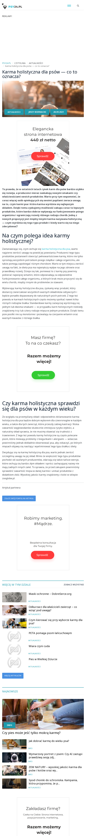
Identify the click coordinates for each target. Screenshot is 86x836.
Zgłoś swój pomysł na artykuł (19, 498)
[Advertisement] (43, 39)
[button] (78, 4)
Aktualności (14, 112)
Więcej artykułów (12, 675)
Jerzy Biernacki (37, 112)
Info (9, 725)
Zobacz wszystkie (74, 584)
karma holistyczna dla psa (56, 248)
